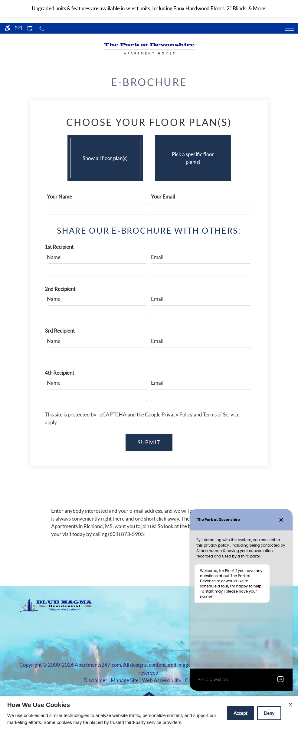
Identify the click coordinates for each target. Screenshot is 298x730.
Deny (269, 713)
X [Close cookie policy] (290, 704)
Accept (240, 713)
